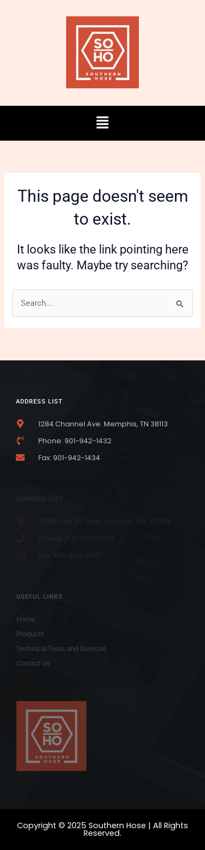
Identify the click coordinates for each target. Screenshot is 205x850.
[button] (102, 123)
